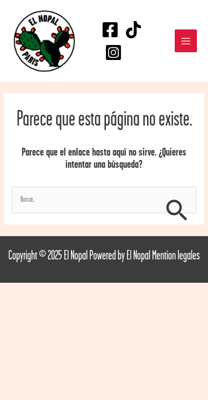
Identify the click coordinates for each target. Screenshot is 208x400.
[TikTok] (133, 29)
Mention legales (176, 256)
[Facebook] (110, 29)
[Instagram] (113, 52)
